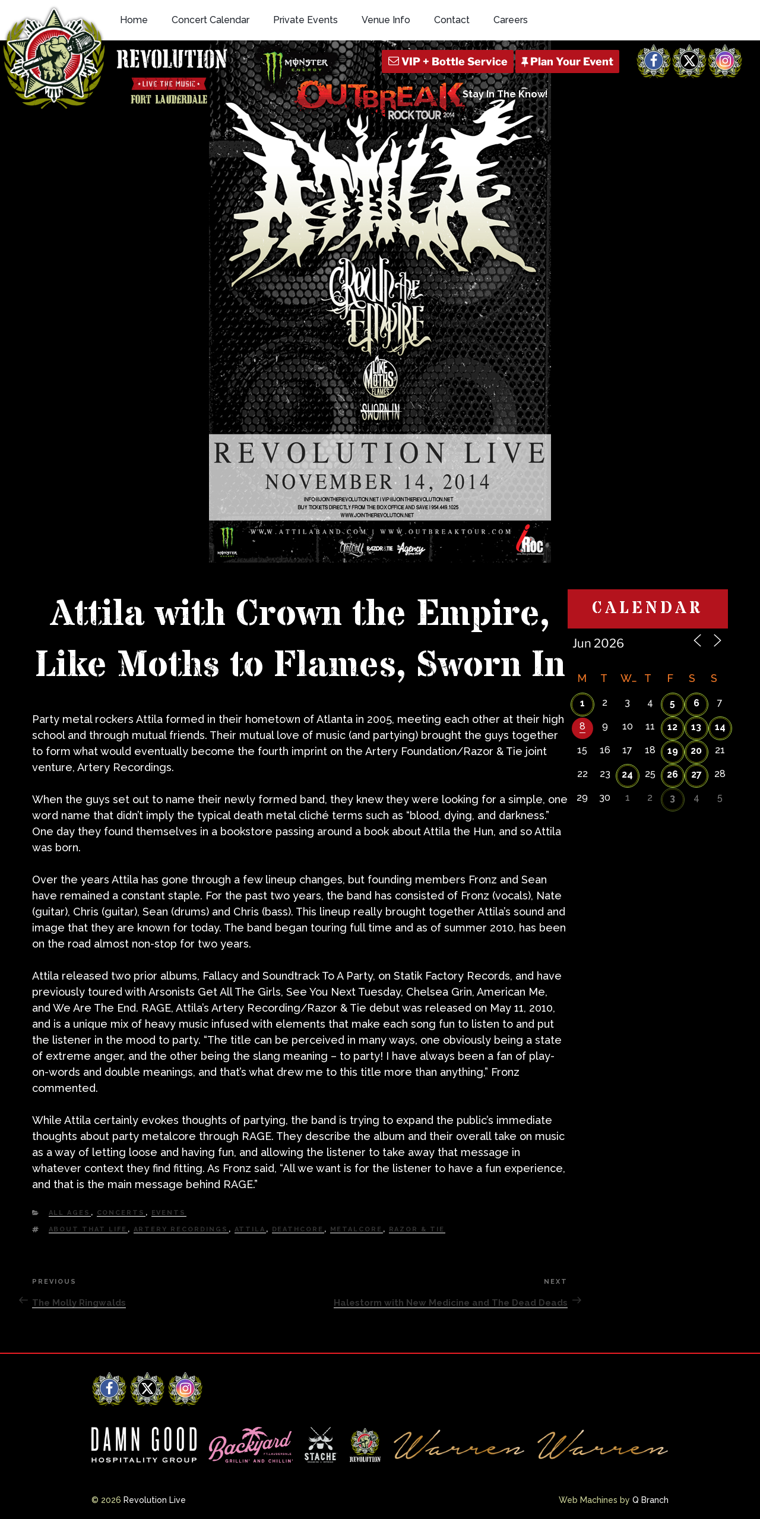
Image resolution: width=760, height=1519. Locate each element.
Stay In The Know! (505, 94)
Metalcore (356, 1229)
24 (627, 774)
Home (134, 20)
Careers (510, 20)
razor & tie (417, 1229)
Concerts (121, 1213)
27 (696, 774)
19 (672, 750)
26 (672, 774)
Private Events (305, 20)
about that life (88, 1229)
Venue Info (386, 20)
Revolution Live (155, 1500)
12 (672, 726)
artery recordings (181, 1229)
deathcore (298, 1229)
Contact (452, 20)
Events (168, 1213)
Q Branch (650, 1500)
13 (696, 726)
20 (696, 750)
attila (250, 1229)
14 (720, 726)
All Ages (70, 1213)
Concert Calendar (210, 20)
